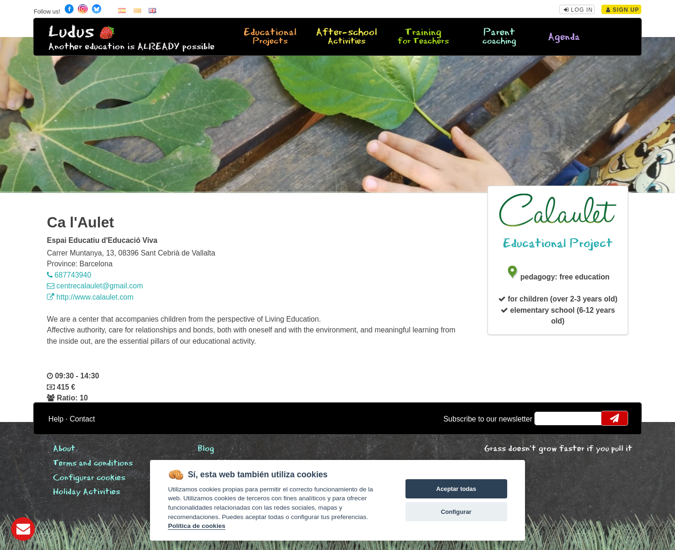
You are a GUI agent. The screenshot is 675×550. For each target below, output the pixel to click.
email (548, 418)
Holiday (86, 492)
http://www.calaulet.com (90, 297)
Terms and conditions (93, 463)
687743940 (69, 275)
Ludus (71, 32)
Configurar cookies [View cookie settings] (89, 478)
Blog (206, 449)
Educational (270, 37)
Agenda (564, 37)
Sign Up (622, 10)
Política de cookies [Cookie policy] (196, 525)
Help (55, 419)
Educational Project (558, 243)
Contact (82, 419)
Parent (499, 37)
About (64, 449)
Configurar (456, 511)
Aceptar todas (456, 488)
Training (423, 37)
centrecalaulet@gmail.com (95, 286)
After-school (347, 37)
